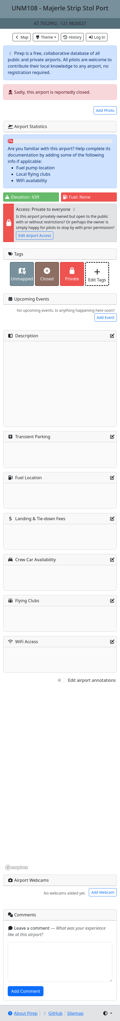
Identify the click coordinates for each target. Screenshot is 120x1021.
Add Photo (105, 110)
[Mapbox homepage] (16, 867)
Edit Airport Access (34, 235)
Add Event (105, 317)
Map (22, 37)
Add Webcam (102, 892)
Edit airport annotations (92, 680)
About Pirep (22, 1013)
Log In (96, 37)
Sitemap (75, 1013)
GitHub (52, 1013)
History (72, 37)
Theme (44, 37)
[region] (60, 777)
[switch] (61, 680)
